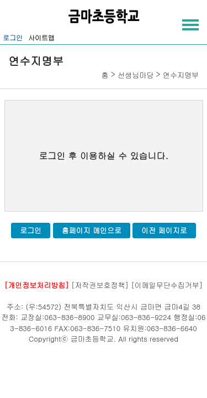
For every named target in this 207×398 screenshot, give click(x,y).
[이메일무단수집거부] (167, 285)
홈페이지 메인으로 (91, 230)
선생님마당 (135, 75)
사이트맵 (41, 37)
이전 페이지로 (164, 230)
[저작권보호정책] (100, 285)
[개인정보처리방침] (36, 285)
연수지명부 (181, 75)
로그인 (13, 37)
